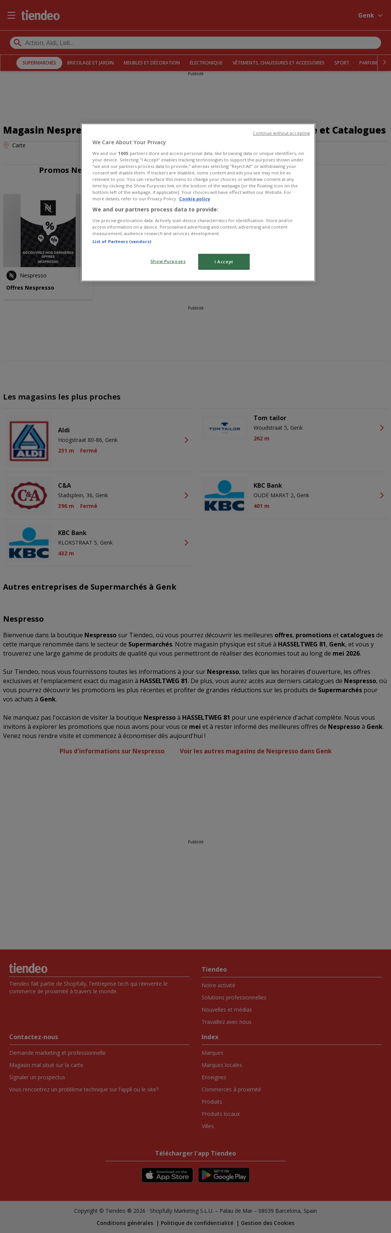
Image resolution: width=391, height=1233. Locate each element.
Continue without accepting (281, 133)
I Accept (224, 261)
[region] (198, 202)
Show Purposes (168, 261)
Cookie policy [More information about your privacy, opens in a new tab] (194, 198)
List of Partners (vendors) (121, 241)
